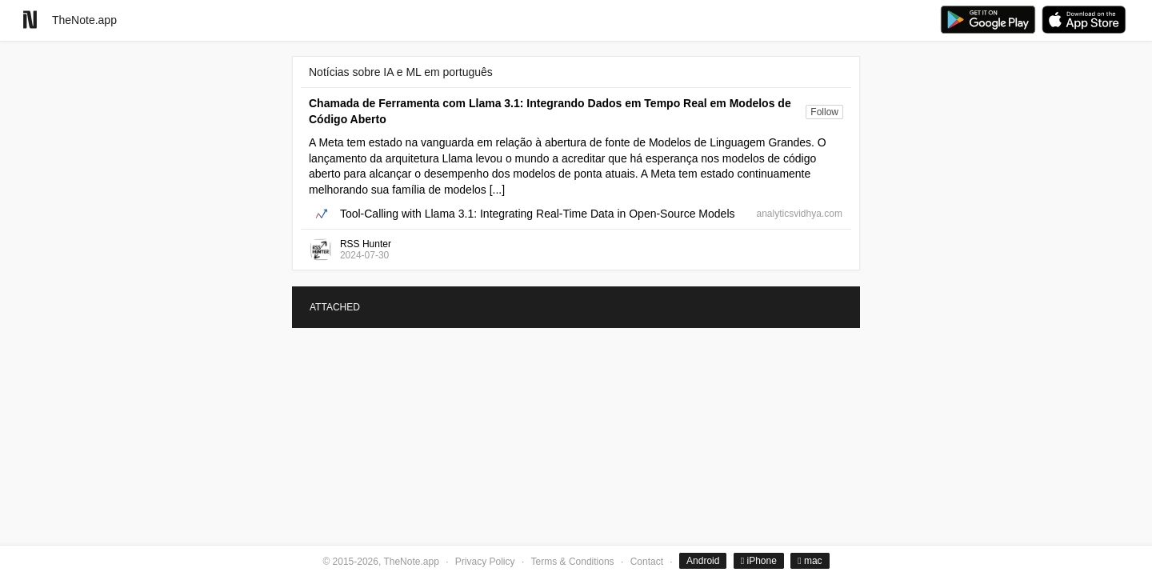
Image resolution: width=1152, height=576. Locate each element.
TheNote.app (84, 20)
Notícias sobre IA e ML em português (401, 72)
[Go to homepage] (30, 20)
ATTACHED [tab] (335, 307)
